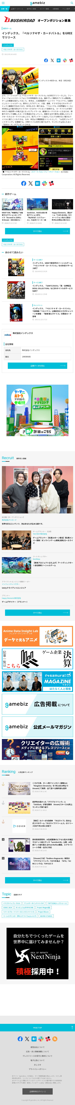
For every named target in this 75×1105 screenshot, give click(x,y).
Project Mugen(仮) (43, 907)
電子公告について (38, 1060)
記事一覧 (4, 9)
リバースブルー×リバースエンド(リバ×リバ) (18, 912)
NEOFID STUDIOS (46, 916)
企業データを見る (38, 365)
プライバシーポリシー (37, 1069)
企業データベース (17, 9)
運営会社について (38, 1047)
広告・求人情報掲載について (37, 1051)
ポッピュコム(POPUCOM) (24, 907)
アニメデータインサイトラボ (34, 903)
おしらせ (37, 1064)
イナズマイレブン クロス (11, 903)
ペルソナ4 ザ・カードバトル (13, 49)
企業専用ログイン (37, 1091)
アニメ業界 (66, 9)
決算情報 (56, 9)
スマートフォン (37, 171)
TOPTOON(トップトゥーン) (57, 903)
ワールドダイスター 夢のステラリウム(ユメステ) (19, 916)
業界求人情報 (31, 9)
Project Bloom (43, 912)
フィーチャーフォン (52, 171)
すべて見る (37, 231)
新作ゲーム (7, 28)
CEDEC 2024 (7, 907)
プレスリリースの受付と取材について (37, 1056)
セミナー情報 (44, 9)
